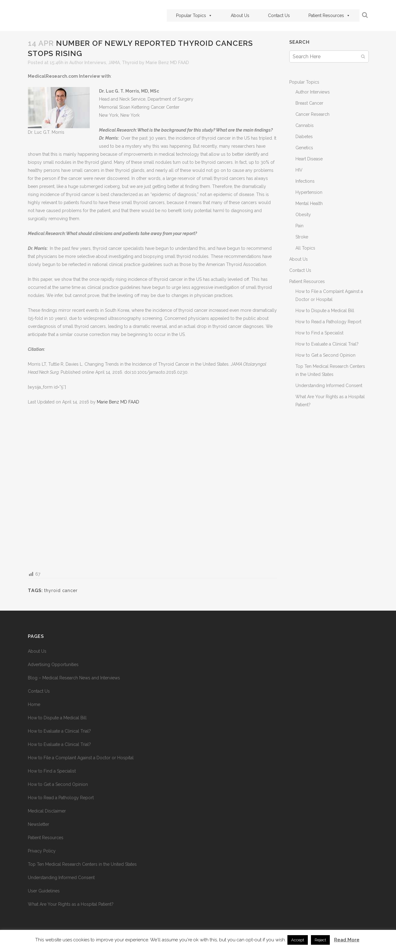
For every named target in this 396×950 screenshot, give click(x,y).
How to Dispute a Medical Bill (324, 310)
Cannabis (304, 125)
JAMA (114, 62)
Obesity (303, 214)
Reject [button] (320, 940)
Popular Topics (194, 15)
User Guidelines (44, 890)
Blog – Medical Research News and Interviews (74, 677)
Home (34, 704)
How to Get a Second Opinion (325, 355)
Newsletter (38, 824)
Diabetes (304, 136)
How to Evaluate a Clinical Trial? (327, 344)
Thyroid (130, 62)
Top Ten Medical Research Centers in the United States (82, 864)
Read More (346, 940)
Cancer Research (312, 114)
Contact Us (279, 15)
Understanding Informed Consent (328, 385)
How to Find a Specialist (319, 332)
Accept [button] (297, 940)
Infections (305, 181)
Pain (299, 225)
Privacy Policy (42, 850)
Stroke (301, 236)
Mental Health (309, 203)
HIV (299, 170)
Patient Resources (329, 15)
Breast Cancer (309, 103)
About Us (240, 15)
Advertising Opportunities (53, 664)
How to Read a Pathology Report (328, 321)
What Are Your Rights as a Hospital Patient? (71, 904)
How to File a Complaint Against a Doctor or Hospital (81, 757)
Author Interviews (87, 62)
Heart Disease (309, 158)
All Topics (305, 248)
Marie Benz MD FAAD (167, 62)
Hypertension (308, 192)
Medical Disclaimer (47, 810)
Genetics (304, 147)
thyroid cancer (61, 590)
